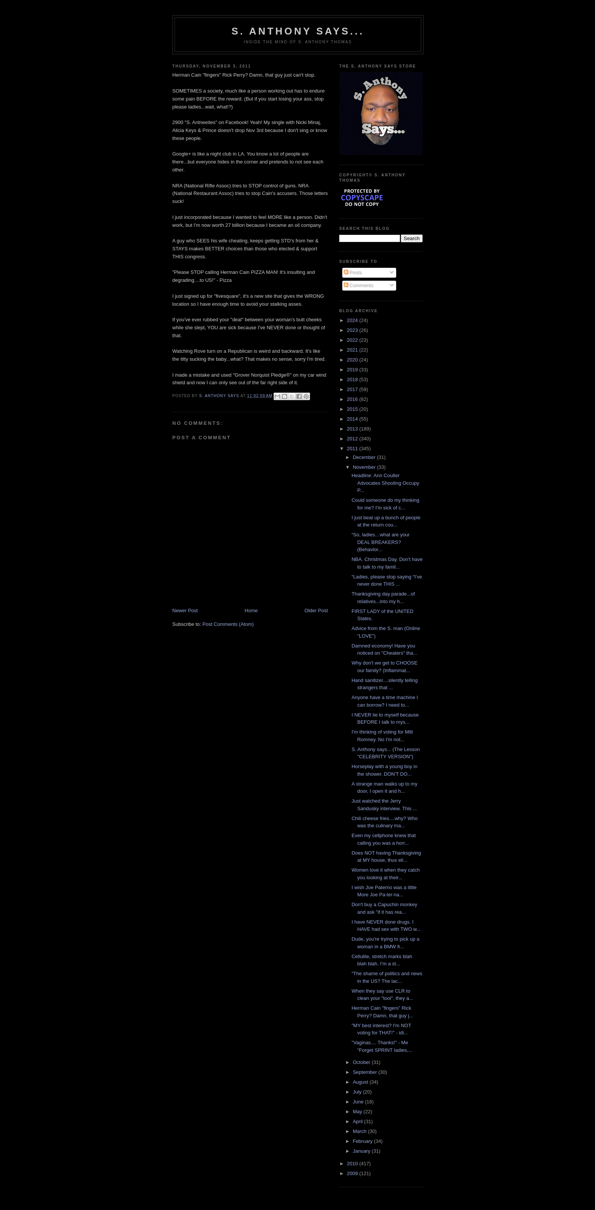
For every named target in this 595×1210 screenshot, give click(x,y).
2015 (353, 409)
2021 (353, 350)
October (362, 1062)
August (361, 1082)
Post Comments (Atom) (228, 624)
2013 (353, 429)
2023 (353, 330)
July (358, 1092)
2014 (353, 419)
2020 (353, 360)
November (365, 467)
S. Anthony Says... (297, 31)
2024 (353, 320)
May (358, 1111)
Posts (353, 272)
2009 (353, 1173)
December (365, 457)
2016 (353, 399)
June (359, 1102)
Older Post (316, 610)
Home (251, 610)
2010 (353, 1163)
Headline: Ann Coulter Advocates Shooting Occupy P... (385, 483)
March (360, 1131)
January (362, 1151)
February (363, 1141)
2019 (353, 369)
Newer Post (185, 610)
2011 (353, 448)
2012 (353, 439)
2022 (353, 340)
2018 (353, 379)
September (365, 1072)
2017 (353, 389)
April (358, 1121)
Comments (358, 285)
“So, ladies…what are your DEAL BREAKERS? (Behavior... (380, 542)
